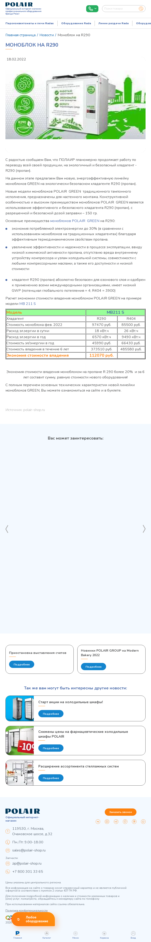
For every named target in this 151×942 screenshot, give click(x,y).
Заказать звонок (120, 812)
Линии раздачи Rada (113, 23)
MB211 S (115, 312)
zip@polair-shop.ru (26, 863)
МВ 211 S (27, 303)
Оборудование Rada (76, 23)
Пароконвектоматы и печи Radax (29, 23)
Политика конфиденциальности (26, 910)
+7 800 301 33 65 (27, 871)
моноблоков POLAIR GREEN (74, 220)
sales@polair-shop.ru (29, 850)
